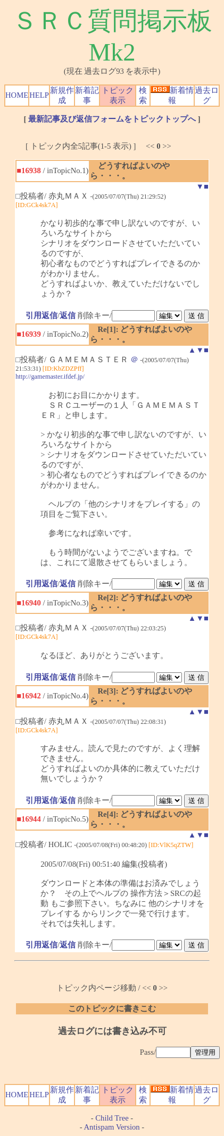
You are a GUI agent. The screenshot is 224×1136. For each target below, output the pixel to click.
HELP (39, 95)
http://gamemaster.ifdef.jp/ (50, 376)
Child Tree (111, 1118)
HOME (16, 95)
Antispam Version (112, 1127)
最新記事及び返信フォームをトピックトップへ (112, 119)
